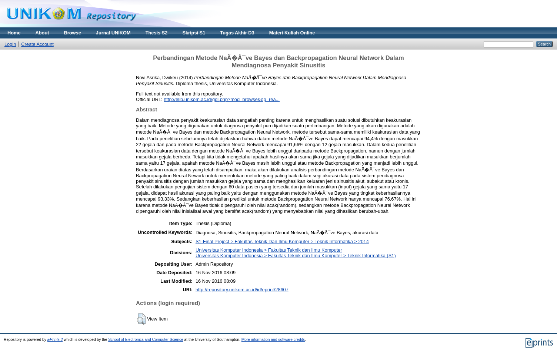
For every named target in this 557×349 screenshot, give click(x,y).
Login (10, 44)
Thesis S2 (157, 33)
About (42, 33)
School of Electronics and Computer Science (145, 340)
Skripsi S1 (193, 33)
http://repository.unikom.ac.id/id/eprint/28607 (242, 289)
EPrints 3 (55, 340)
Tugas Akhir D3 (237, 33)
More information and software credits (273, 340)
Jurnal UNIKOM (113, 33)
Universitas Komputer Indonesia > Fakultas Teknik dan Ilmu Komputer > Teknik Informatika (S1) (296, 255)
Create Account (37, 44)
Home (14, 33)
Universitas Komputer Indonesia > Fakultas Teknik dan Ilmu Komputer (269, 250)
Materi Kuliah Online (292, 33)
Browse (72, 33)
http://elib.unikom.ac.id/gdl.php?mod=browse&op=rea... (222, 99)
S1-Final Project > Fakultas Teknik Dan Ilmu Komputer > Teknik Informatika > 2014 (282, 241)
